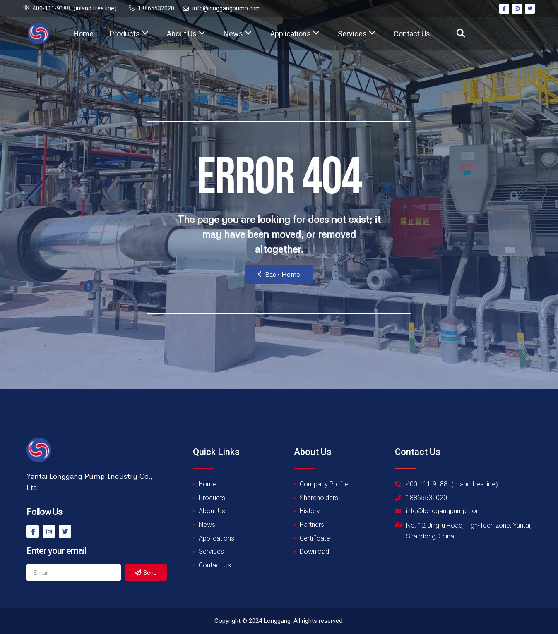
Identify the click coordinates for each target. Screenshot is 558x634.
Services (356, 33)
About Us (186, 33)
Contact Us (412, 33)
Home (83, 33)
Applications (295, 33)
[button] (460, 34)
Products (129, 33)
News (238, 33)
